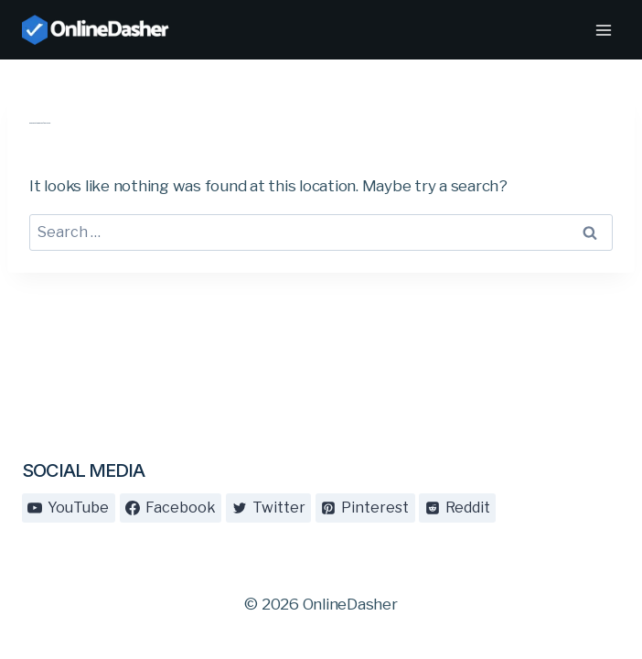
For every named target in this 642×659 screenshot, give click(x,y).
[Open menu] (603, 30)
